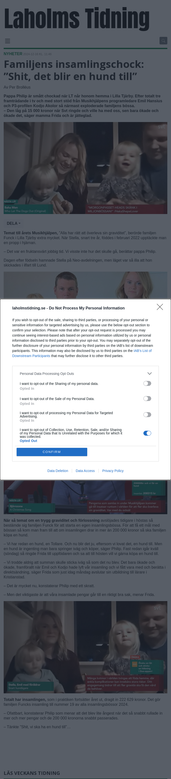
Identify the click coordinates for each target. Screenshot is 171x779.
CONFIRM (52, 452)
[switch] (147, 383)
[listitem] (85, 373)
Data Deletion (57, 471)
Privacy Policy (113, 471)
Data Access (85, 471)
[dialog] (85, 389)
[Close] (161, 308)
